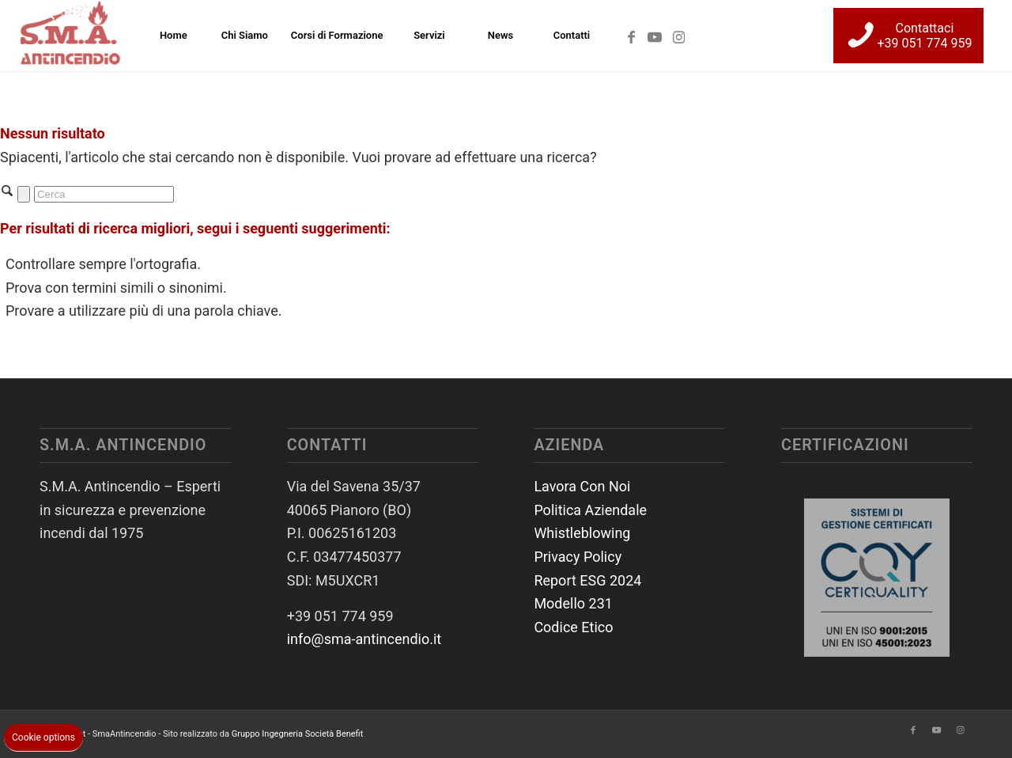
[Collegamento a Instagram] (678, 35)
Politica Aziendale (590, 510)
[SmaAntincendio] (72, 35)
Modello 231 (573, 603)
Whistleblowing (582, 533)
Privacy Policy (577, 556)
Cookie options (43, 737)
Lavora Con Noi (582, 486)
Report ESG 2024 (587, 580)
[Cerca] (104, 194)
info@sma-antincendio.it (364, 639)
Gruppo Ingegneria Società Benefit (298, 734)
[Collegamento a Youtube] (654, 35)
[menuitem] (173, 35)
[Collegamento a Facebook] (631, 35)
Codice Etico (573, 627)
